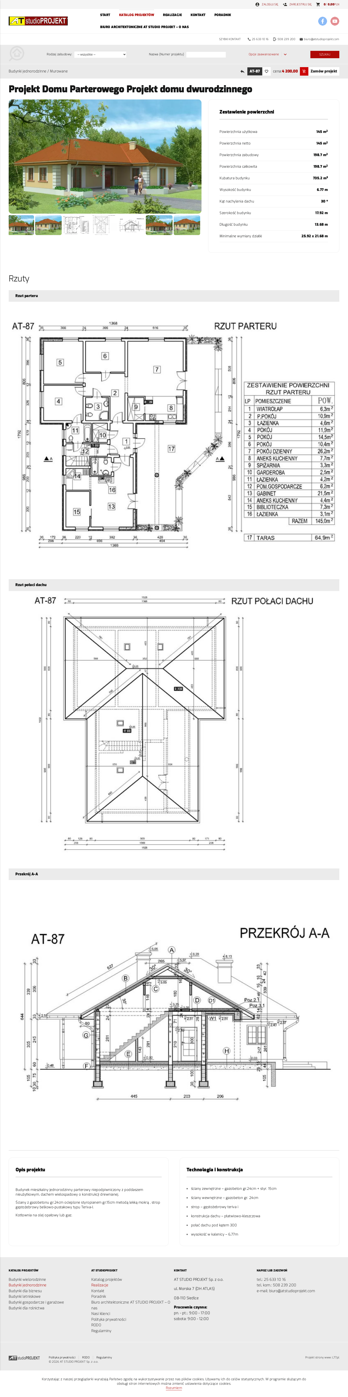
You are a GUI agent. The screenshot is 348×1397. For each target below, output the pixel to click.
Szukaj (324, 54)
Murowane (59, 71)
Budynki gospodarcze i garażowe (36, 1302)
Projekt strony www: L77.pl (322, 1357)
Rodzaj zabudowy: (59, 54)
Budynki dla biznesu (25, 1291)
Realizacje (172, 15)
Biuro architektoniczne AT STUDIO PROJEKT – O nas (144, 27)
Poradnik (222, 15)
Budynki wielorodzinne (27, 1279)
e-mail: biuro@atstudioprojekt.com (286, 1291)
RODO (96, 1325)
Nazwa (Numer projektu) (166, 54)
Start (105, 15)
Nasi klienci (100, 1313)
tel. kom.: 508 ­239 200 (276, 1285)
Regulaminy (101, 1331)
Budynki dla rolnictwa (27, 1308)
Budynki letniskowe (25, 1296)
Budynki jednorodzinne (28, 71)
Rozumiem (174, 1388)
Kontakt (198, 15)
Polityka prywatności (108, 1319)
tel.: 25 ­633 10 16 (271, 1279)
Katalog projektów (136, 15)
